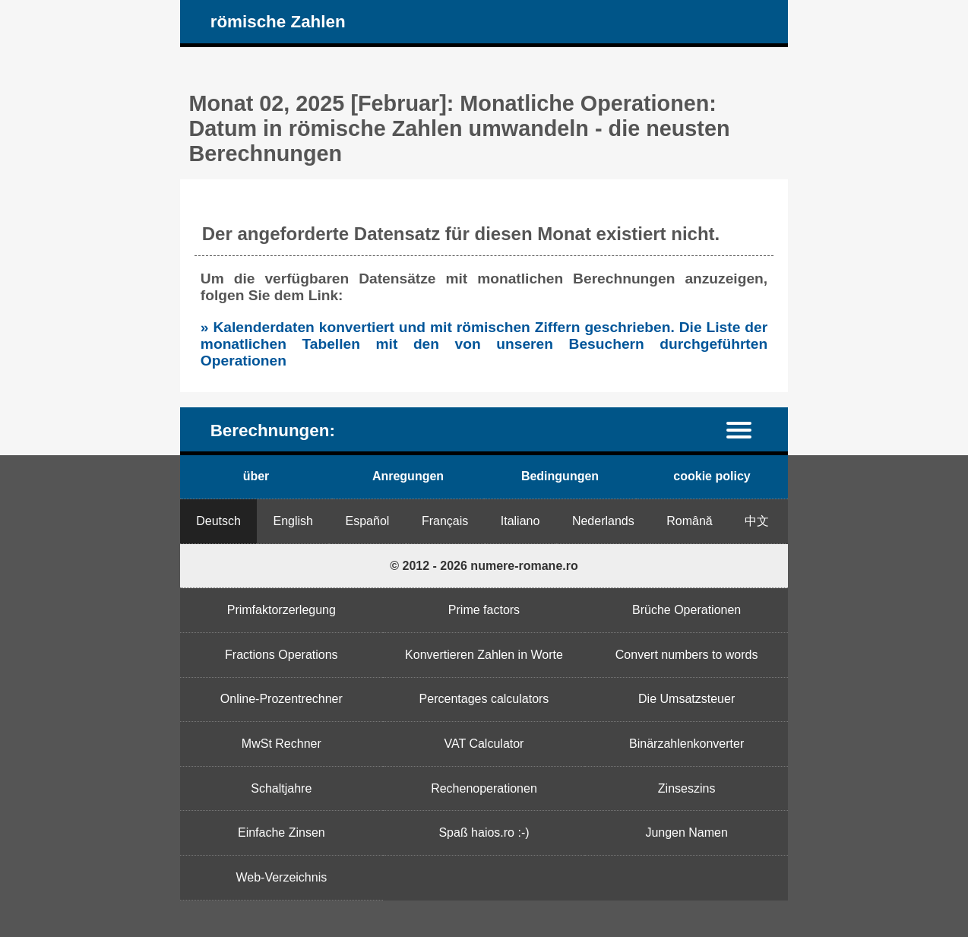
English (293, 520)
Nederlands (603, 520)
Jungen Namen (686, 832)
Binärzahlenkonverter (686, 743)
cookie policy (711, 476)
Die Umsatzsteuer (686, 698)
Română (689, 520)
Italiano (520, 520)
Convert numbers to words (686, 654)
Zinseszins (687, 788)
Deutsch (218, 520)
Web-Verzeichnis (281, 877)
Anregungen (408, 476)
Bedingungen (560, 476)
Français (445, 520)
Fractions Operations (281, 654)
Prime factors (484, 609)
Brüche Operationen (686, 609)
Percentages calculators (484, 698)
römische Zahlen (278, 21)
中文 (757, 520)
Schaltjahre (281, 788)
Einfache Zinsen (281, 832)
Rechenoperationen (484, 788)
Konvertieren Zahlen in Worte (484, 654)
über (256, 476)
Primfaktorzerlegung (281, 609)
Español (368, 520)
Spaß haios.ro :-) (483, 832)
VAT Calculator (484, 743)
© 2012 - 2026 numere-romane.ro (483, 565)
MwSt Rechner (281, 743)
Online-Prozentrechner (281, 698)
